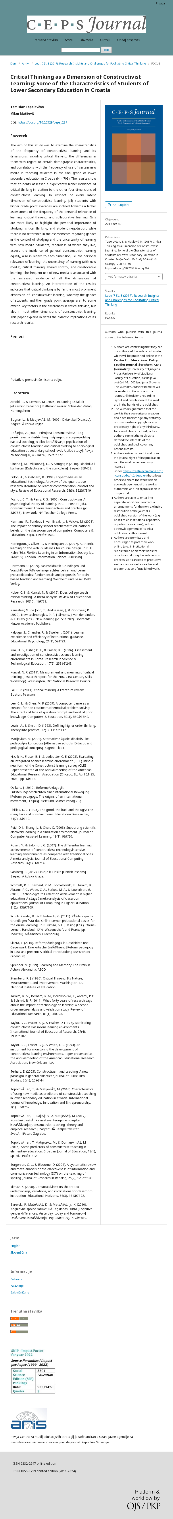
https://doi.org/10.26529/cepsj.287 (42, 122)
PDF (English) (120, 205)
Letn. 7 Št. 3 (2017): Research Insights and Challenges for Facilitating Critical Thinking (90, 63)
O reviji (105, 40)
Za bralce (16, 1279)
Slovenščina (18, 1252)
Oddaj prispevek (128, 40)
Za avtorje (17, 1286)
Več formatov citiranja (122, 277)
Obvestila (86, 40)
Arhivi (69, 40)
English (15, 1246)
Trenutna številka (45, 40)
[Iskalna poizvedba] (80, 50)
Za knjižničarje (19, 1292)
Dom (13, 63)
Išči (106, 49)
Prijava (160, 3)
